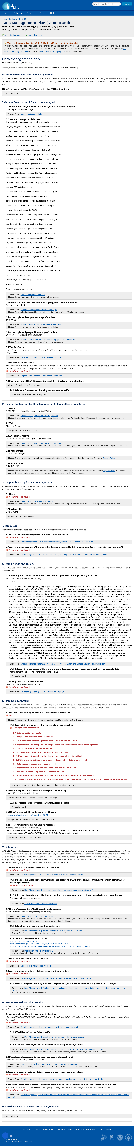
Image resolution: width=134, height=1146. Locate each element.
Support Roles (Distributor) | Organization (38, 916)
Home (4, 19)
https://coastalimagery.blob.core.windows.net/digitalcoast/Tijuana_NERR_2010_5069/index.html (50, 946)
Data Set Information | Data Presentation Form (41, 357)
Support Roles (109, 458)
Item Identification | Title (31, 114)
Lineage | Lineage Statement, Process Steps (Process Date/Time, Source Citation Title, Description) (63, 664)
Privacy (77, 1129)
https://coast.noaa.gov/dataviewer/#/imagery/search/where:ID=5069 (39, 944)
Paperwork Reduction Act (102, 1129)
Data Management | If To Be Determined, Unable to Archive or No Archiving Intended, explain (64, 1049)
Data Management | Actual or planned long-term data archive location (51, 1027)
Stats (42, 13)
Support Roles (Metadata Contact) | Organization (42, 443)
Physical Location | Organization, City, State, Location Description (49, 1064)
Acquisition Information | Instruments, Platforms (41, 375)
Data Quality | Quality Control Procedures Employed (43, 691)
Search (30, 13)
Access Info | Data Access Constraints (40, 903)
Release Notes (49, 1129)
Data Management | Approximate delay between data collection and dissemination (56, 978)
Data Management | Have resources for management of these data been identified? (57, 542)
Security (86, 1129)
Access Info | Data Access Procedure (36, 966)
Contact (38, 1129)
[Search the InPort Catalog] (106, 4)
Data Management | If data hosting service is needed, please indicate (53, 930)
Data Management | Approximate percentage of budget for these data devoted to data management (64, 554)
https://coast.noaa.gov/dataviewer (24, 941)
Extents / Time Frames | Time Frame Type (39, 309)
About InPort (27, 1129)
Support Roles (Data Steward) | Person (37, 501)
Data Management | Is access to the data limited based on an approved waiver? (58, 890)
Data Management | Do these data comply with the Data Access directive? (52, 874)
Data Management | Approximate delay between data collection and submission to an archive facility (64, 1079)
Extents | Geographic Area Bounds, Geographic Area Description (48, 339)
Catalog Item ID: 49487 (17, 19)
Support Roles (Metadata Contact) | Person (39, 415)
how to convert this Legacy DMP (52, 51)
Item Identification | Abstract (33, 294)
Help (52, 13)
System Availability (64, 1129)
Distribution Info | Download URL (38, 951)
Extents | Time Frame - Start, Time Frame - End (41, 324)
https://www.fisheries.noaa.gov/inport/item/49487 (27, 815)
